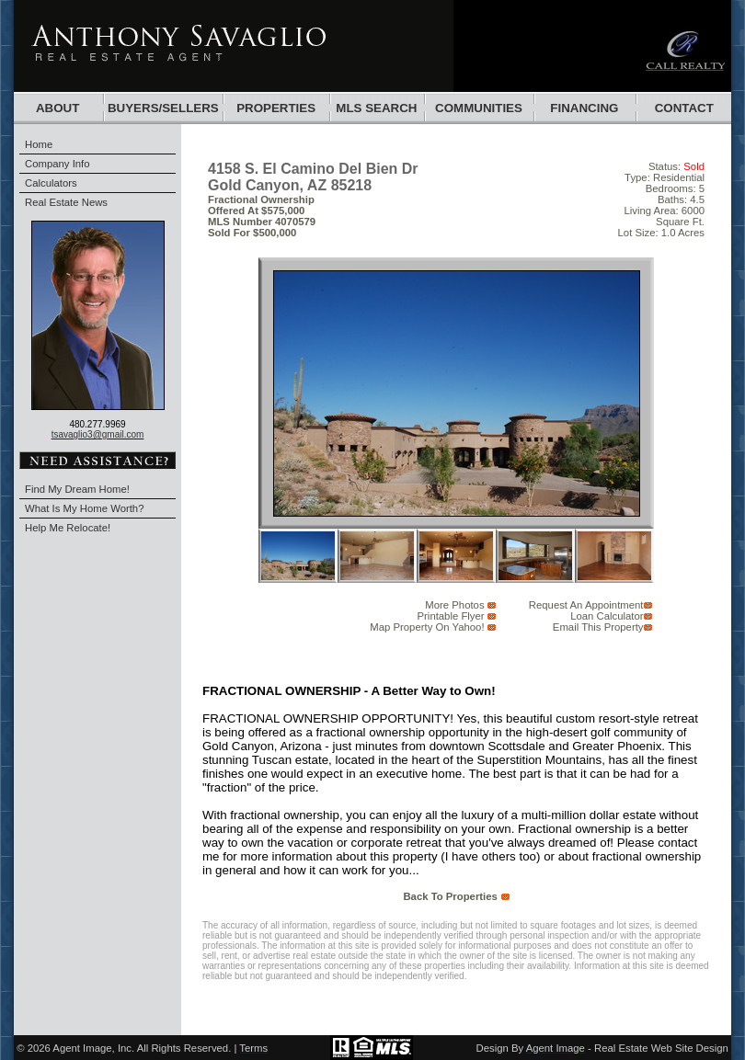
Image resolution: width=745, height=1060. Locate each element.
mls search (376, 108)
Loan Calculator (606, 615)
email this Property (598, 627)
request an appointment (586, 604)
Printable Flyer (451, 615)
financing (584, 108)
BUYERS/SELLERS (163, 108)
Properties (275, 108)
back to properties (450, 896)
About (57, 108)
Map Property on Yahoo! (427, 627)
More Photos (454, 604)
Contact (684, 108)
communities (478, 108)
